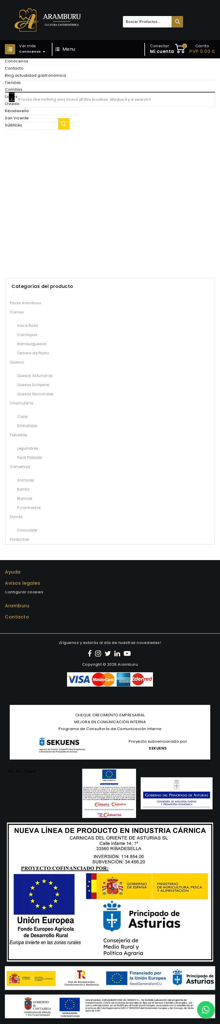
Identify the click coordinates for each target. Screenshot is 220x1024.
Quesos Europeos (33, 384)
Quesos (17, 362)
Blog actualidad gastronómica (35, 75)
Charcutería (21, 403)
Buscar (177, 21)
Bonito (23, 489)
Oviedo (12, 103)
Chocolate (27, 530)
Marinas (25, 498)
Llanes (11, 96)
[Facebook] (90, 653)
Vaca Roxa (27, 325)
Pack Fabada (29, 457)
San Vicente (17, 118)
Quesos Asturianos (35, 375)
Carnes (17, 312)
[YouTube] (128, 653)
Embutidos (27, 425)
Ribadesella (17, 111)
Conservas (20, 466)
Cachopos (27, 334)
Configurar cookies (24, 592)
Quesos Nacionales (35, 394)
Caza (22, 416)
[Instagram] (99, 653)
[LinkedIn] (118, 653)
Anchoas (25, 480)
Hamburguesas (32, 343)
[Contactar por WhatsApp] (205, 1009)
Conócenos (16, 61)
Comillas (13, 89)
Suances (13, 125)
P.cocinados (29, 507)
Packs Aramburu (25, 303)
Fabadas (19, 434)
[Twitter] (109, 653)
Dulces (16, 516)
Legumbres (27, 448)
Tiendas (13, 82)
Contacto (14, 68)
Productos (19, 539)
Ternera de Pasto (33, 353)
